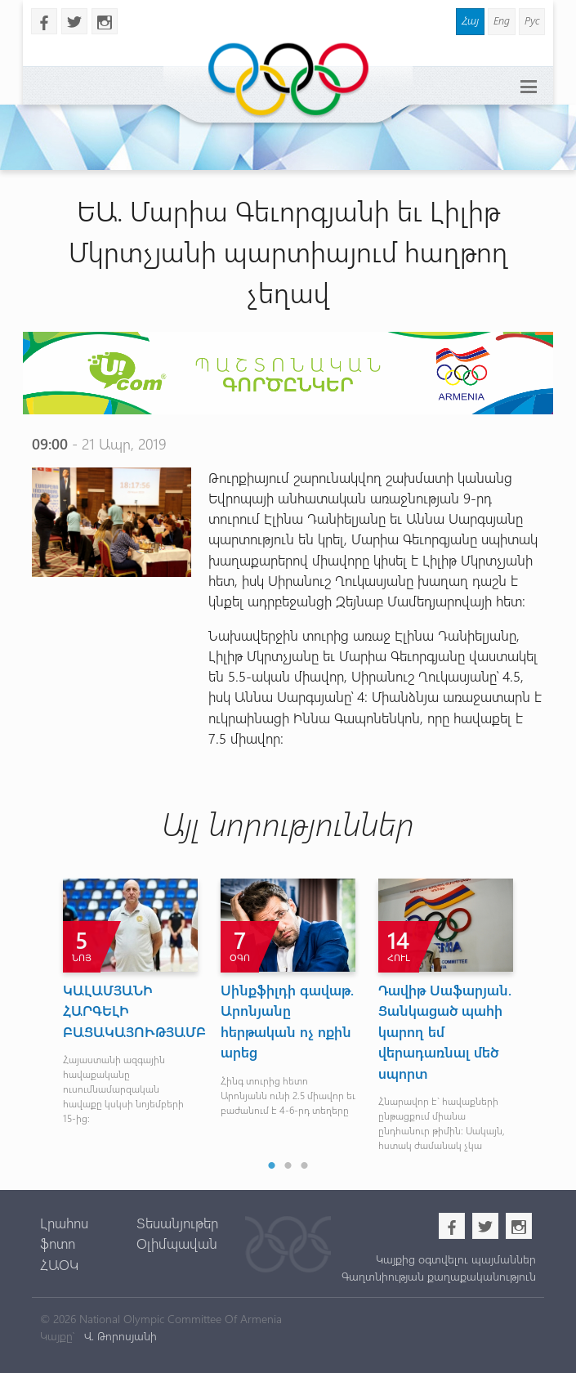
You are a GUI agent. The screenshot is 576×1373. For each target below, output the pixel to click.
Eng (501, 20)
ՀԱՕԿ (59, 1264)
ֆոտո (57, 1243)
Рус (532, 20)
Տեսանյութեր (177, 1223)
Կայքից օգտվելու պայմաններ (456, 1259)
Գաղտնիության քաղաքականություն (439, 1276)
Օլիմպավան (176, 1243)
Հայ (470, 20)
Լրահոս (64, 1223)
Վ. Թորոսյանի (119, 1336)
